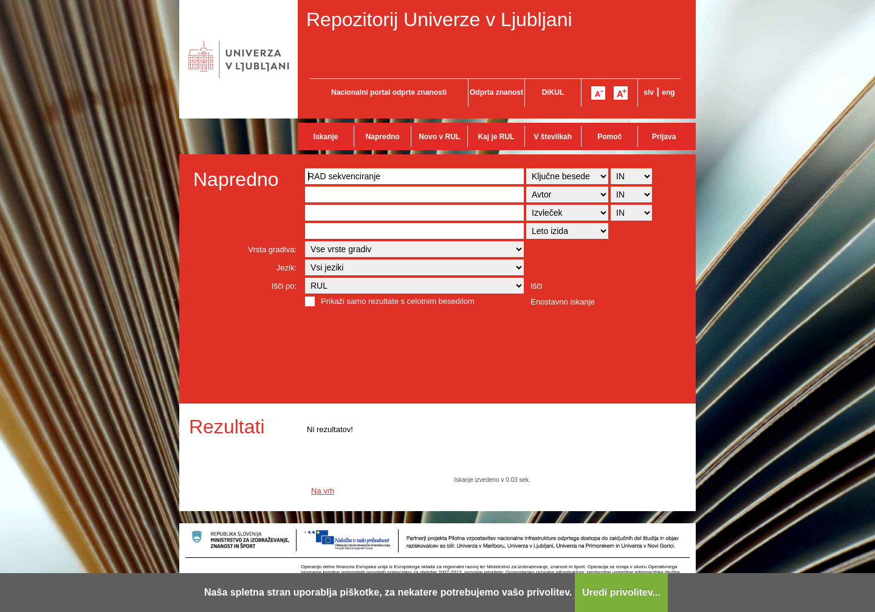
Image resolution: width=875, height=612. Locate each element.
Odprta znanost (496, 92)
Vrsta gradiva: (272, 249)
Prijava (664, 136)
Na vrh (322, 490)
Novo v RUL (439, 136)
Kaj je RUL (496, 136)
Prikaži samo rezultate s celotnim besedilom (398, 301)
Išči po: (284, 286)
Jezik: (286, 267)
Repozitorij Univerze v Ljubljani (439, 19)
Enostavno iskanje (562, 301)
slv (648, 92)
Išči (536, 286)
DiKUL (553, 92)
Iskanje (326, 136)
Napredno (383, 136)
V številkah (553, 136)
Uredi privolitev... (621, 592)
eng (668, 92)
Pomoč (609, 136)
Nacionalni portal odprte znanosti (389, 92)
